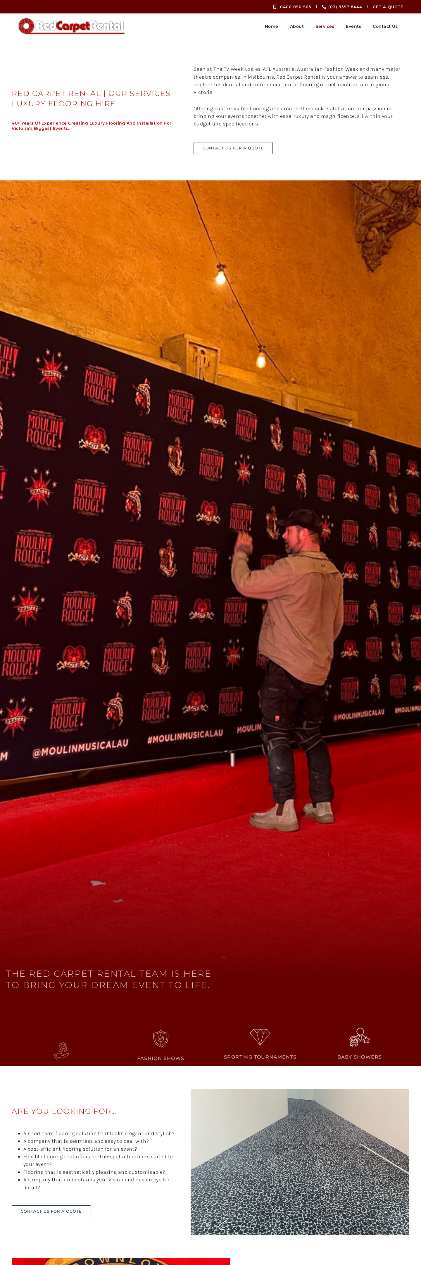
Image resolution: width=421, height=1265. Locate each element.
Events (353, 26)
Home (271, 26)
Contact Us (385, 26)
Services (324, 26)
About (297, 26)
